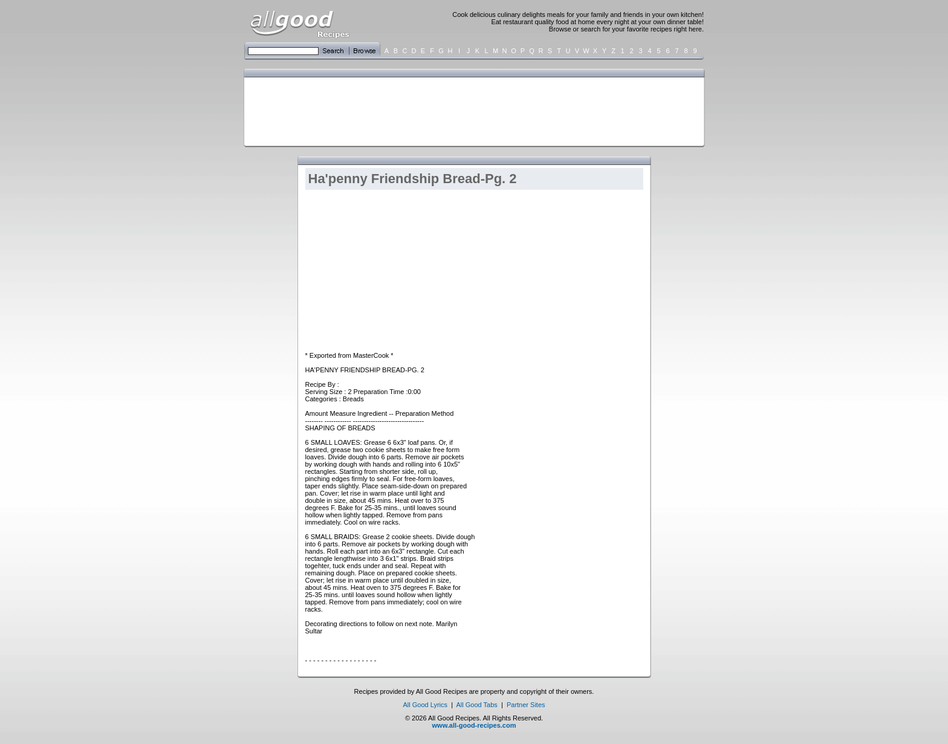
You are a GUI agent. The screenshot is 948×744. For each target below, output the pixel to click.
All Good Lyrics (425, 704)
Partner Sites (526, 704)
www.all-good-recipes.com (474, 725)
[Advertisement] (472, 110)
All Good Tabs (477, 704)
